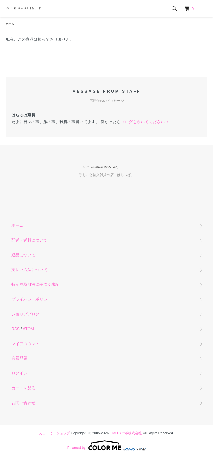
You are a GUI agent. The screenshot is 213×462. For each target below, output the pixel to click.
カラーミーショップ (54, 433)
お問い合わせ (23, 402)
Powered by (106, 445)
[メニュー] (204, 8)
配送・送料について (29, 240)
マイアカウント (25, 343)
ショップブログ (25, 314)
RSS (15, 329)
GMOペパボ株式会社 (126, 433)
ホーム (10, 23)
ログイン (19, 373)
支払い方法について (29, 270)
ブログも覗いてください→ (145, 121)
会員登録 (19, 358)
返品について (23, 255)
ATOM (28, 329)
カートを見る (23, 388)
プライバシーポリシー (31, 299)
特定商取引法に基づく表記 (35, 284)
